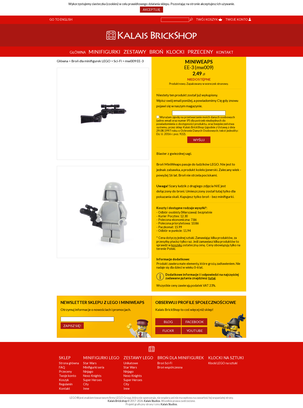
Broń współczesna (169, 367)
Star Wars (90, 363)
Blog (168, 322)
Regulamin (66, 384)
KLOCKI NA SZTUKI (226, 357)
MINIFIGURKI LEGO (101, 357)
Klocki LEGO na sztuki (222, 363)
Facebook (194, 322)
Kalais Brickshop (117, 401)
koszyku (176, 245)
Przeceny (200, 52)
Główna (62, 61)
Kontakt (64, 388)
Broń (156, 52)
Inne (86, 388)
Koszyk (64, 380)
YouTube (194, 330)
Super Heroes (92, 380)
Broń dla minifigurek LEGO (90, 61)
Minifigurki (104, 52)
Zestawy (135, 52)
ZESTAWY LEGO (138, 357)
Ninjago (88, 371)
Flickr (168, 330)
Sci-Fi (118, 61)
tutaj (211, 278)
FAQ (62, 367)
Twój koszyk (209, 19)
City (86, 384)
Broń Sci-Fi (164, 363)
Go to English (60, 19)
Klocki (175, 52)
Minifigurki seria (93, 367)
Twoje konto (238, 19)
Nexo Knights (92, 376)
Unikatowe (131, 363)
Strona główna (69, 363)
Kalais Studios (152, 401)
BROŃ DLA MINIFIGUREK (180, 357)
